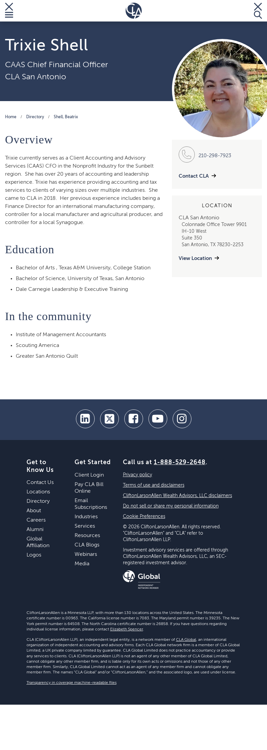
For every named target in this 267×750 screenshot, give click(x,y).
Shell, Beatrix (66, 117)
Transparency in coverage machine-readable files (72, 683)
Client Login (89, 475)
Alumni (35, 529)
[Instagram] (182, 418)
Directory (35, 117)
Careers (36, 520)
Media (82, 564)
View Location (195, 258)
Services (85, 526)
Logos (34, 555)
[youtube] (157, 418)
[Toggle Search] (258, 11)
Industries (86, 517)
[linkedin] (85, 418)
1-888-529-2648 (180, 462)
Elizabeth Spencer (126, 629)
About (34, 511)
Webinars (86, 554)
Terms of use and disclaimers (153, 485)
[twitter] (109, 418)
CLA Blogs (87, 545)
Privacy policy (137, 475)
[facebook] (133, 418)
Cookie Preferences (144, 516)
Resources (87, 535)
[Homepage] (134, 10)
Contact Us (40, 482)
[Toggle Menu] (9, 11)
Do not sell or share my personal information (171, 506)
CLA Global (186, 640)
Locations (38, 492)
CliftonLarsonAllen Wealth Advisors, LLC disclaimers (177, 495)
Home (10, 117)
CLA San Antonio (35, 77)
